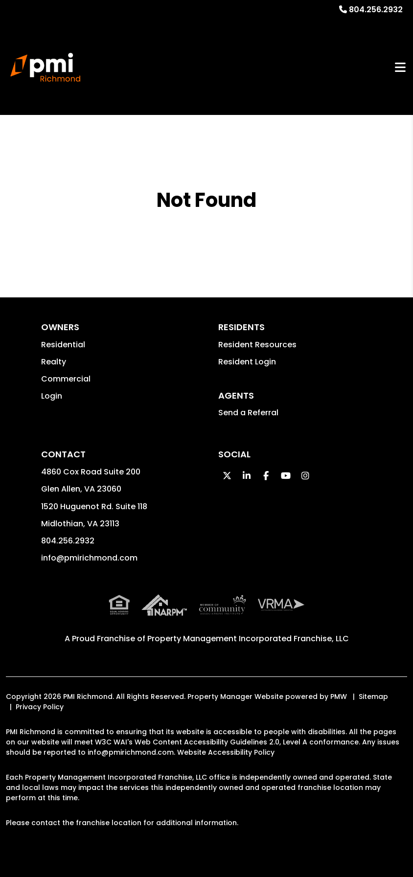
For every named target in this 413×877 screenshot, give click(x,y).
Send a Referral (248, 412)
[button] (226, 475)
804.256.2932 (376, 9)
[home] (45, 67)
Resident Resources (257, 344)
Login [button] (51, 396)
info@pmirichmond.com (89, 557)
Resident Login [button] (247, 361)
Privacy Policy (40, 707)
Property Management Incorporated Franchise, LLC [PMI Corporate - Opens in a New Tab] (248, 638)
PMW (338, 696)
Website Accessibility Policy (226, 752)
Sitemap (373, 696)
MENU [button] (400, 67)
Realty (53, 361)
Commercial (66, 378)
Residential (63, 344)
